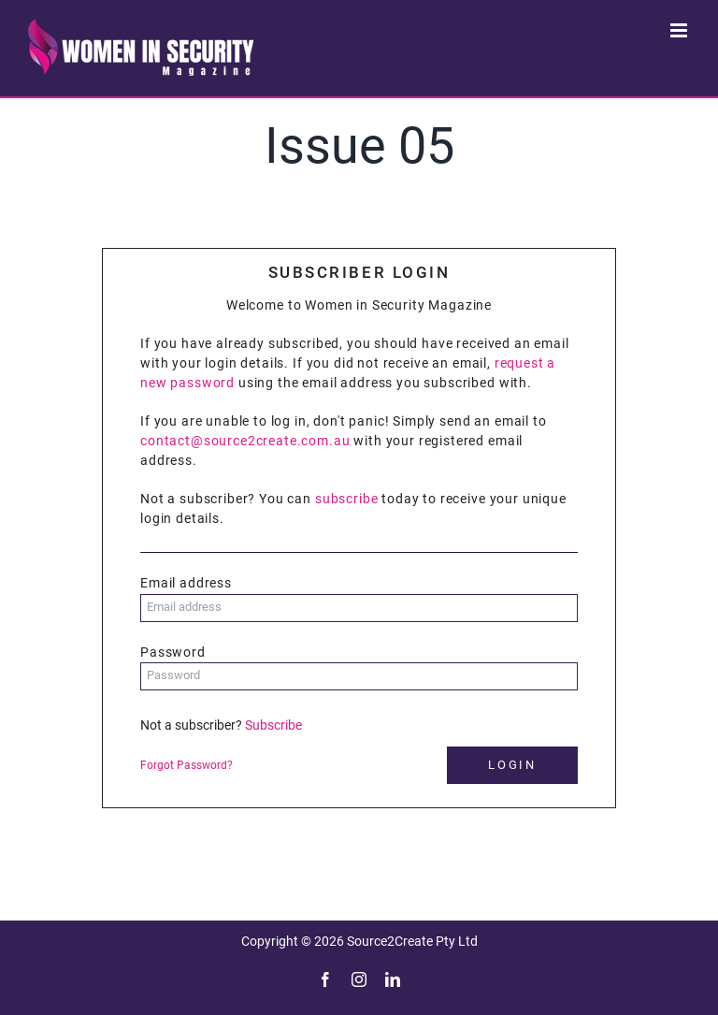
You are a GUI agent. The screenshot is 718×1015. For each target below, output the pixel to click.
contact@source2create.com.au (245, 440)
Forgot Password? (186, 765)
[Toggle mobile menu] (680, 30)
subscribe (347, 498)
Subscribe (273, 725)
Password (173, 652)
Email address (186, 582)
